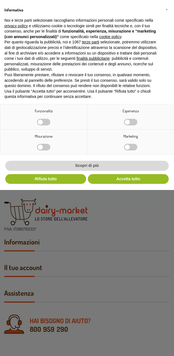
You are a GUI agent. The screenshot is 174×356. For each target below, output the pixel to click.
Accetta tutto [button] (128, 179)
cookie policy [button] (110, 36)
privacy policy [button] (16, 26)
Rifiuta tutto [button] (46, 179)
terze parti (90, 42)
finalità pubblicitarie (93, 58)
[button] (166, 8)
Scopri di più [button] (87, 165)
